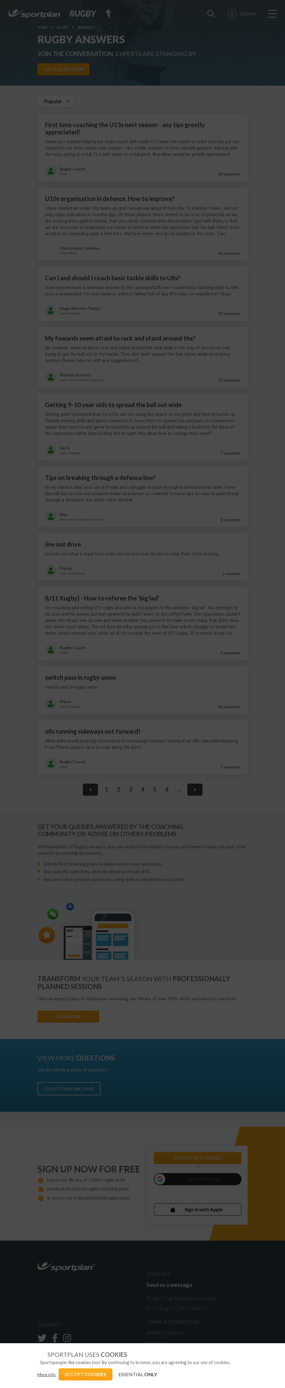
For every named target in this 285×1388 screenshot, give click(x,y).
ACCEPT (85, 1374)
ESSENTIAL (137, 1374)
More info (46, 1374)
